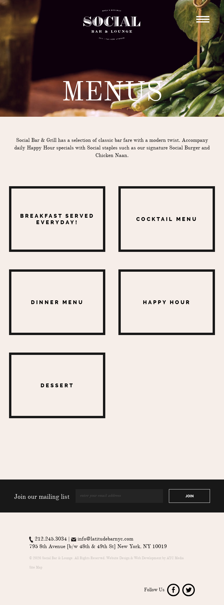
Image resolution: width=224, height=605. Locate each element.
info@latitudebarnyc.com (105, 540)
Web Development (147, 558)
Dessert (57, 385)
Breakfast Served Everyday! (57, 219)
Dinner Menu (57, 302)
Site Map (35, 568)
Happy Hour (167, 302)
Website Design (118, 558)
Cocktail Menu (166, 219)
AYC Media (175, 558)
